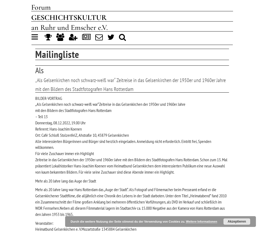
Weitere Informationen (201, 221)
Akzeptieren (237, 221)
